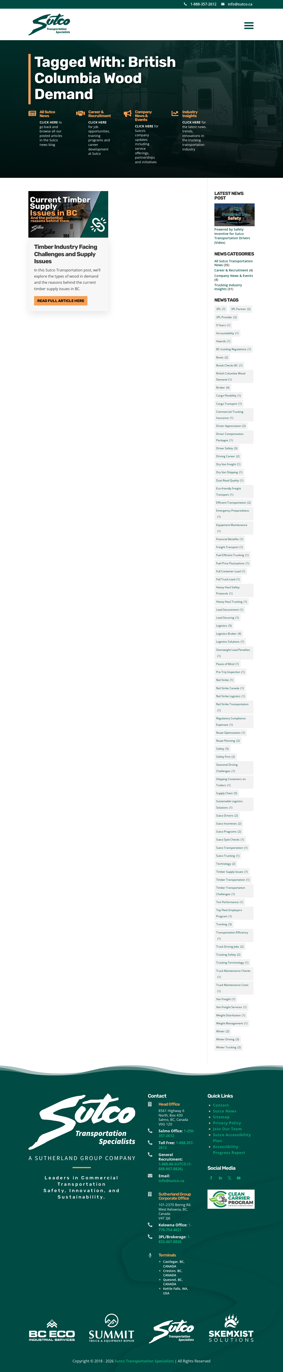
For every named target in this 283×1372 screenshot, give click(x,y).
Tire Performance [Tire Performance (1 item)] (229, 902)
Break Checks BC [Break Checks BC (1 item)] (229, 365)
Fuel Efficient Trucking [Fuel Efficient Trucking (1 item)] (232, 555)
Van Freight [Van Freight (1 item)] (225, 999)
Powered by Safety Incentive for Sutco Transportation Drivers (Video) (232, 236)
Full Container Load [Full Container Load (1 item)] (230, 571)
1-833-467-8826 (175, 1239)
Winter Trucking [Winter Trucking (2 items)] (228, 1047)
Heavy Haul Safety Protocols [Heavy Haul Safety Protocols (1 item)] (228, 591)
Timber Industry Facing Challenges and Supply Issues (65, 254)
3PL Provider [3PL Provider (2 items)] (226, 317)
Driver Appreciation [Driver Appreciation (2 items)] (231, 426)
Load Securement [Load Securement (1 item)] (229, 610)
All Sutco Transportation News (233, 263)
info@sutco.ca (240, 4)
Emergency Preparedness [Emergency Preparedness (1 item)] (232, 514)
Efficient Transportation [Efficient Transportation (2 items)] (233, 502)
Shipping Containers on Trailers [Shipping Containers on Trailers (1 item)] (231, 782)
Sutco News (225, 1111)
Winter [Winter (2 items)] (222, 1031)
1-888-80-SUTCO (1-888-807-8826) (175, 1166)
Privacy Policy (227, 1122)
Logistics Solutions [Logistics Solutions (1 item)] (230, 642)
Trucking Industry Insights (228, 287)
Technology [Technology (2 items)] (225, 864)
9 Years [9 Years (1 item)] (223, 325)
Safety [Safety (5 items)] (222, 749)
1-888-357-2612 (203, 4)
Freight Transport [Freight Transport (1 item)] (229, 547)
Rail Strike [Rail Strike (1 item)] (224, 680)
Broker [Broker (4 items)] (222, 387)
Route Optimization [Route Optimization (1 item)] (230, 733)
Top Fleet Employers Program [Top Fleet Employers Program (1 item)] (229, 913)
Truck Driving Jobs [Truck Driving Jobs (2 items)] (230, 947)
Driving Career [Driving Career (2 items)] (228, 456)
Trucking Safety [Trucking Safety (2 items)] (228, 954)
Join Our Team (227, 1128)
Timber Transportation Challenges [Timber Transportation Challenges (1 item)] (230, 891)
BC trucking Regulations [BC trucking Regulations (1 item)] (233, 349)
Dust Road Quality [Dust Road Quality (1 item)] (229, 480)
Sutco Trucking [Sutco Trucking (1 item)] (228, 856)
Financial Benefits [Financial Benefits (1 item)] (229, 539)
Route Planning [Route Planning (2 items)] (228, 741)
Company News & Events (233, 275)
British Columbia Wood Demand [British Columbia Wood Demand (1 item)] (230, 377)
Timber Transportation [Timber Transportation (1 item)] (233, 880)
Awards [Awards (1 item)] (223, 341)
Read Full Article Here (60, 301)
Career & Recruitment (231, 270)
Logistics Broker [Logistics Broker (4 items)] (228, 634)
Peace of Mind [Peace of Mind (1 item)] (227, 664)
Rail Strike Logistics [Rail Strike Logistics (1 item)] (230, 696)
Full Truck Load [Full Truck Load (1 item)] (228, 579)
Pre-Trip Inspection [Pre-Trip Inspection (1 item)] (230, 672)
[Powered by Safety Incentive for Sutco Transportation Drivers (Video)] (234, 215)
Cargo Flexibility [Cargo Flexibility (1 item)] (228, 395)
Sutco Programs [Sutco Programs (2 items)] (228, 831)
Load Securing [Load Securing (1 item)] (227, 618)
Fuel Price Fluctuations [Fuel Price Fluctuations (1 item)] (232, 563)
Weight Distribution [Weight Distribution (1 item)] (230, 1015)
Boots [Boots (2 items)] (222, 357)
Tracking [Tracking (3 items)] (224, 924)
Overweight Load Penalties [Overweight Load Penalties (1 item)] (233, 653)
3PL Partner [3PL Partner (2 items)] (241, 309)
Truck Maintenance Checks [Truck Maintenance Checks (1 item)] (233, 974)
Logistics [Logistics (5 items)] (224, 626)
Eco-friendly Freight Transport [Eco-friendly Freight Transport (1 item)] (228, 492)
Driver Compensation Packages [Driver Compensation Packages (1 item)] (229, 437)
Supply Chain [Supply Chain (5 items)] (226, 793)
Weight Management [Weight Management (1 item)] (232, 1023)
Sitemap (221, 1117)
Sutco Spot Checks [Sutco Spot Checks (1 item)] (230, 839)
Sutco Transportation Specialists (144, 1361)
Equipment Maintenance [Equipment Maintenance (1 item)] (231, 528)
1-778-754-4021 (175, 1227)
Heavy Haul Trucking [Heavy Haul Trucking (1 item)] (231, 602)
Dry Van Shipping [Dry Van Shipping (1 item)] (229, 472)
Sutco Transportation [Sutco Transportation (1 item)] (232, 848)
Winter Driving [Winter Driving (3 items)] (227, 1039)
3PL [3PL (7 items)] (220, 309)
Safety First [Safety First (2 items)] (225, 757)
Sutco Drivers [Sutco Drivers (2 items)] (227, 815)
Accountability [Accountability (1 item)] (227, 333)
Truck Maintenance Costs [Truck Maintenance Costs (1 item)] (232, 988)
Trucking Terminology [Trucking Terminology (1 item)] (232, 962)
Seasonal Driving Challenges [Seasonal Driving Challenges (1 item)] (227, 768)
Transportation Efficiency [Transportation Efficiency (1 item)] (232, 936)
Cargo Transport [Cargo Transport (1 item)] (229, 404)
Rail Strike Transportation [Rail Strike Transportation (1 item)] (232, 707)
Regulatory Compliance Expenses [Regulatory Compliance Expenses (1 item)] (231, 722)
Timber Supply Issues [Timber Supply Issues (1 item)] (232, 872)
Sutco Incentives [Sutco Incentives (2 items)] (228, 823)
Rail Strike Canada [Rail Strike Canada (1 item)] (230, 688)
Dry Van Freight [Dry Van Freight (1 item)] (228, 464)
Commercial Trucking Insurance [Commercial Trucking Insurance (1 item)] (229, 415)
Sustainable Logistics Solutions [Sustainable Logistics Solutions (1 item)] (229, 804)
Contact (221, 1105)
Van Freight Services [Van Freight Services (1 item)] (231, 1007)
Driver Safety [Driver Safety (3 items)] (226, 448)
